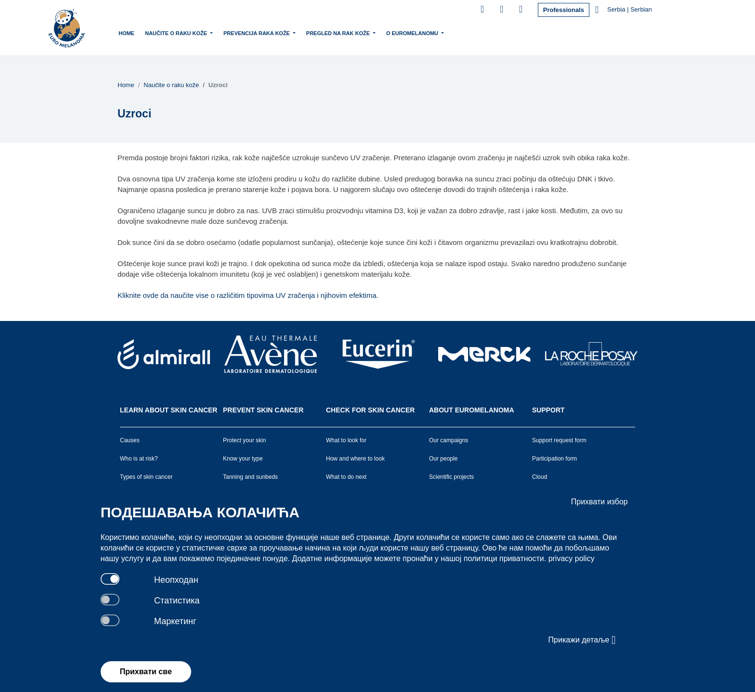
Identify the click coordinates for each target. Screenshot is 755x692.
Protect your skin (244, 440)
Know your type (243, 458)
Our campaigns (448, 440)
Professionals (563, 9)
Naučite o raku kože (176, 32)
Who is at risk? (139, 458)
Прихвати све (146, 671)
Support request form (559, 440)
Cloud (539, 477)
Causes (130, 440)
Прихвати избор (599, 502)
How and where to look (355, 458)
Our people (443, 458)
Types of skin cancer (146, 477)
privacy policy (571, 558)
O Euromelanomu (413, 32)
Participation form (554, 458)
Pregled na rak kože (338, 32)
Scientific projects (451, 477)
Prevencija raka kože (257, 32)
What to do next (346, 477)
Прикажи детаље (582, 640)
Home (126, 33)
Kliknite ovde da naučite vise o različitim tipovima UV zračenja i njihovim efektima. (247, 295)
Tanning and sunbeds (250, 477)
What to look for (346, 440)
